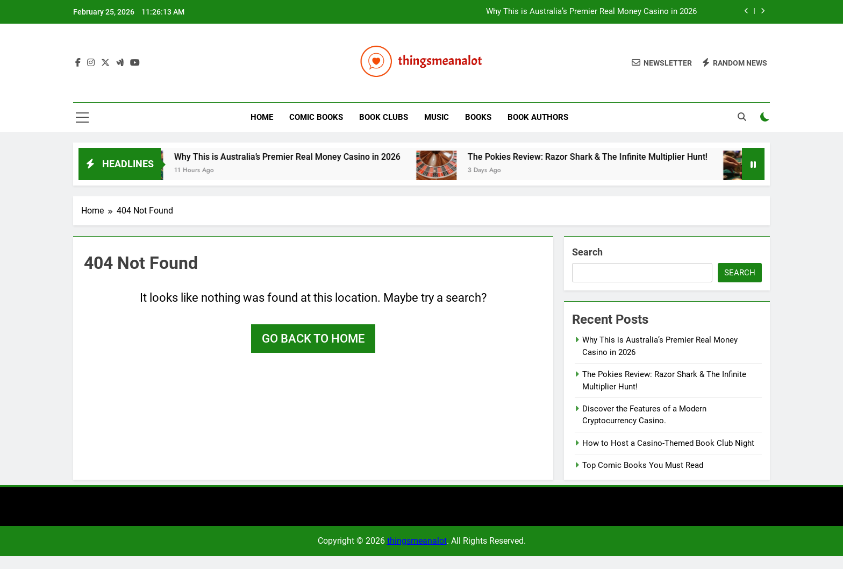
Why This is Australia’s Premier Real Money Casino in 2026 (591, 12)
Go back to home (313, 338)
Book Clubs (383, 117)
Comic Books (316, 117)
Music (436, 117)
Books (478, 117)
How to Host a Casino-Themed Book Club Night (668, 443)
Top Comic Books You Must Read (642, 465)
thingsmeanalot (417, 541)
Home (262, 117)
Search (587, 252)
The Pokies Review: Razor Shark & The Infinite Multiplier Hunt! (602, 157)
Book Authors (538, 117)
